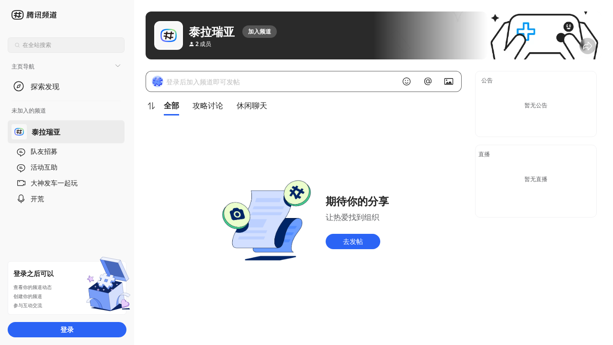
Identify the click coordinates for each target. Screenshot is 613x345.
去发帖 (353, 241)
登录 (67, 329)
